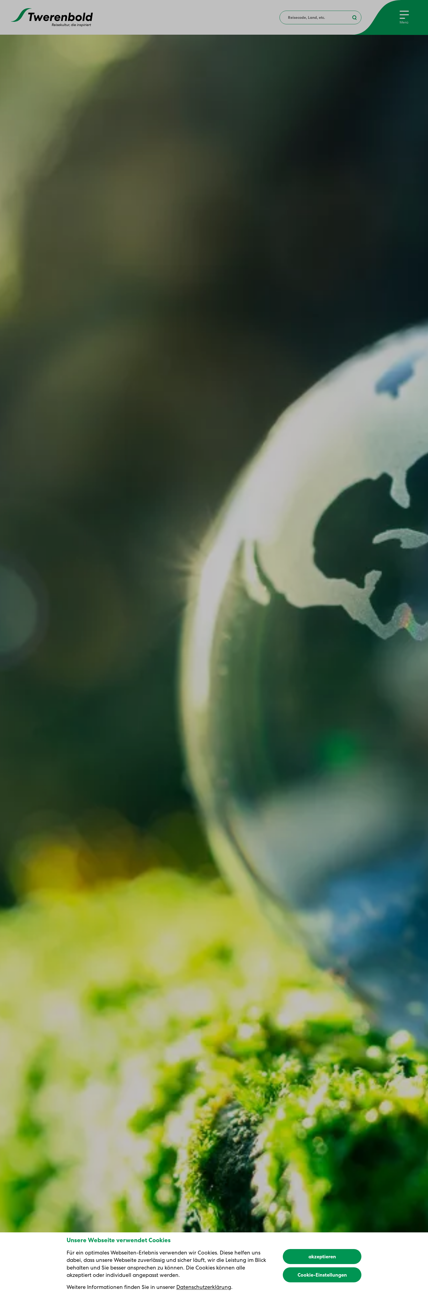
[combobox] (320, 17)
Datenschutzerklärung (203, 1287)
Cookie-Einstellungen (322, 1275)
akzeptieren (322, 1256)
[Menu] (404, 17)
